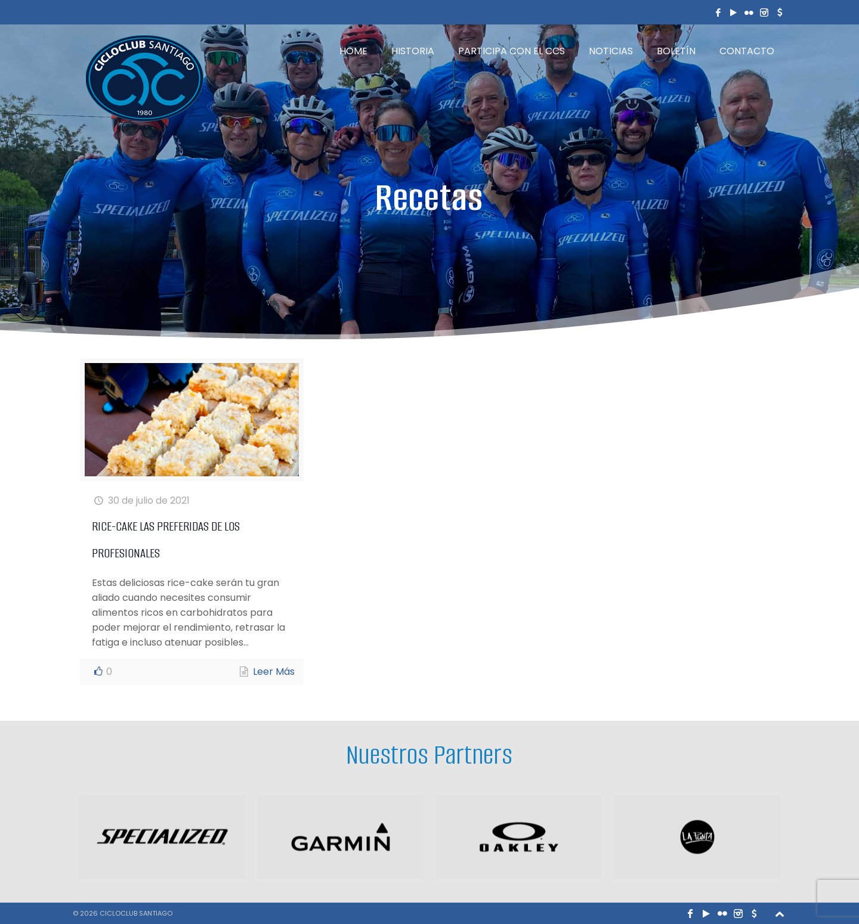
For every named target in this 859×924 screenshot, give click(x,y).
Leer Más (274, 671)
